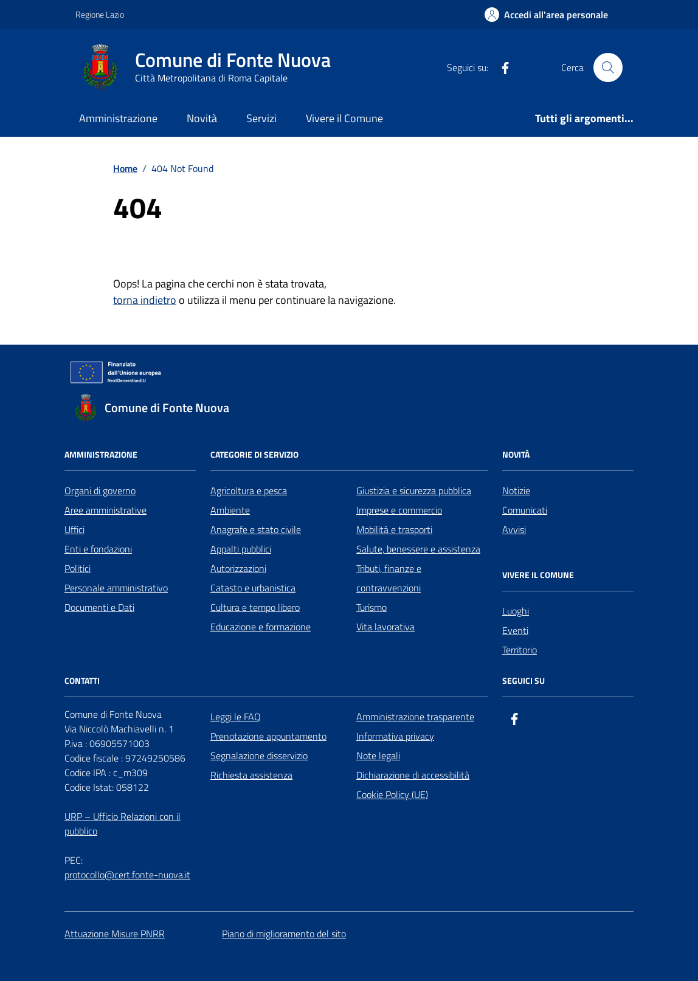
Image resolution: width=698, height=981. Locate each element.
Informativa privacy (395, 736)
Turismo (371, 607)
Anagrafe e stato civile (255, 529)
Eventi (515, 630)
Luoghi (515, 611)
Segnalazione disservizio (259, 755)
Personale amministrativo (116, 587)
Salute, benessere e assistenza (418, 549)
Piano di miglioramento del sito (284, 933)
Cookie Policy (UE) (392, 794)
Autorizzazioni (238, 568)
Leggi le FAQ (235, 716)
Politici (77, 568)
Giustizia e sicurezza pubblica (413, 490)
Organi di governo (100, 490)
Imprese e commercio (399, 510)
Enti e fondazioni (98, 549)
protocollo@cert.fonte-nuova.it (127, 874)
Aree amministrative (105, 510)
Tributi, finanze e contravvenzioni (388, 578)
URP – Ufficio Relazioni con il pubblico (122, 823)
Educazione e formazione (260, 626)
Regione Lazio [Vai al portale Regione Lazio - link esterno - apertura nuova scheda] (99, 14)
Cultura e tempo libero (255, 607)
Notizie (516, 490)
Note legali (378, 755)
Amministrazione (118, 118)
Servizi (261, 118)
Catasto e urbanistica (252, 587)
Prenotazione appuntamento (268, 736)
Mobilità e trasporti (394, 529)
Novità (202, 118)
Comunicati (524, 510)
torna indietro (144, 300)
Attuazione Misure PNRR (114, 933)
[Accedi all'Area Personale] (546, 14)
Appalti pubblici (240, 549)
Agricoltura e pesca (248, 490)
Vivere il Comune (344, 118)
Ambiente (230, 510)
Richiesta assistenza (251, 775)
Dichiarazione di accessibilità (412, 775)
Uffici (74, 529)
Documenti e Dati (99, 607)
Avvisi (514, 529)
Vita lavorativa (385, 626)
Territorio (519, 649)
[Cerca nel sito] (608, 67)
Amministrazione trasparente (415, 716)
